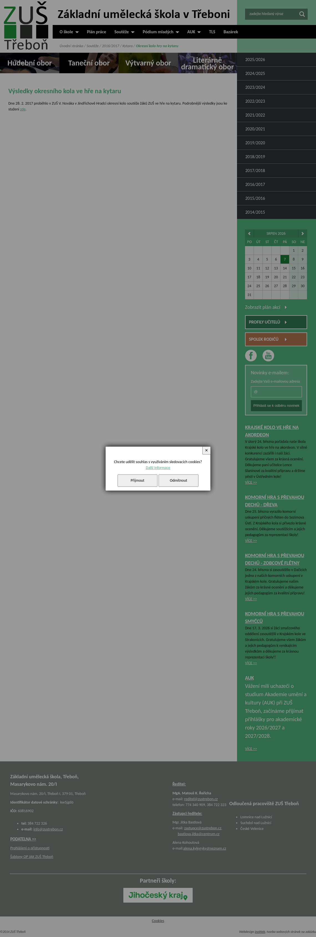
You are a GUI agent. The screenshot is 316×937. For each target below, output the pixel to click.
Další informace (158, 467)
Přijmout (137, 480)
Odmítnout (178, 480)
